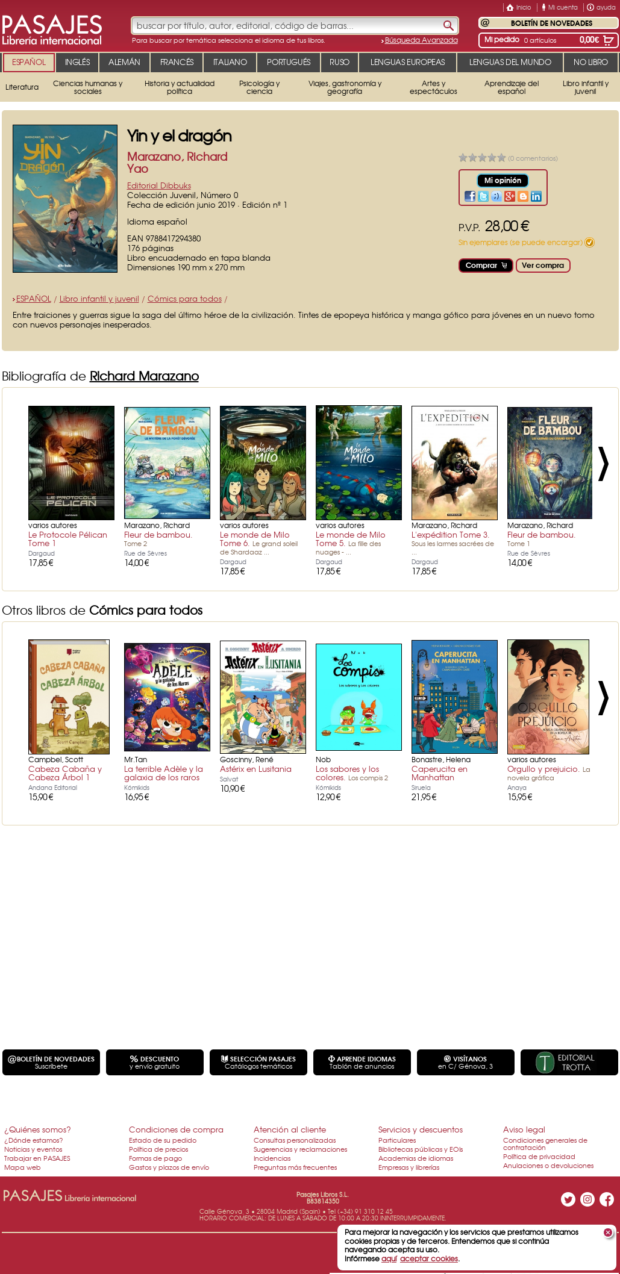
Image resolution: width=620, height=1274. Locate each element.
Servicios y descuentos (420, 1129)
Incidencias (272, 1158)
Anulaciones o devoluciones (548, 1165)
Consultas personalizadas (295, 1140)
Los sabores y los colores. (352, 773)
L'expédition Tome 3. (453, 542)
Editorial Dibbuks (159, 185)
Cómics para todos (185, 298)
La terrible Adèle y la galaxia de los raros (163, 773)
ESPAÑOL (33, 298)
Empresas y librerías (408, 1167)
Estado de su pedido (162, 1140)
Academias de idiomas (415, 1158)
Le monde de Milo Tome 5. (351, 542)
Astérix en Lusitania (256, 768)
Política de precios (158, 1149)
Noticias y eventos (33, 1149)
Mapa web (22, 1167)
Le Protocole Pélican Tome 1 (67, 538)
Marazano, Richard (177, 156)
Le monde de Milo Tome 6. (259, 542)
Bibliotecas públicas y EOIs (420, 1149)
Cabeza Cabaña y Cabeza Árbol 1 (65, 773)
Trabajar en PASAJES (37, 1158)
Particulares (397, 1140)
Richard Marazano (144, 375)
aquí (388, 1258)
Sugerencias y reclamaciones (300, 1149)
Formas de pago (155, 1158)
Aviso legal (524, 1129)
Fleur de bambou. (158, 538)
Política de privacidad (539, 1156)
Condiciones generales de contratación (545, 1143)
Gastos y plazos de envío (169, 1167)
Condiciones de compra (176, 1129)
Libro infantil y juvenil (99, 298)
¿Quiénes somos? (37, 1129)
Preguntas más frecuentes (295, 1167)
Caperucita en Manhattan (440, 773)
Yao (137, 168)
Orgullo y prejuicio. (548, 772)
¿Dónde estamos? (33, 1140)
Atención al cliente (290, 1129)
